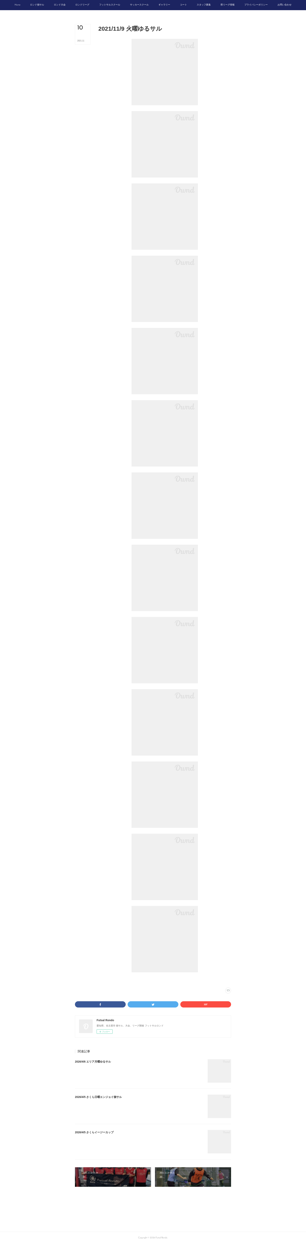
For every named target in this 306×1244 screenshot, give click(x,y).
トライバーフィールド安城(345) (123, 980)
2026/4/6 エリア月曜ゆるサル (93, 1061)
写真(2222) (103, 980)
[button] (17, 5)
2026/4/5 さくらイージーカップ (94, 1132)
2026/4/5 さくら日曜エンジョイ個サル (98, 1097)
